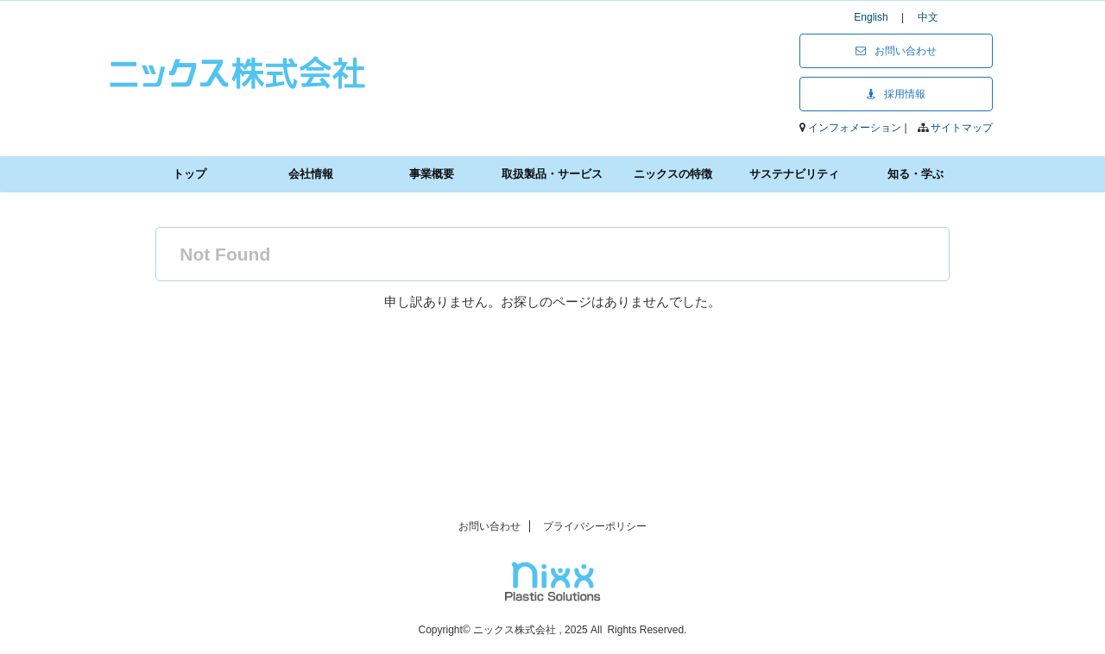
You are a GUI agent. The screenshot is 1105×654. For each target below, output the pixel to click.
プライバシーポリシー (595, 526)
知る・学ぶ (915, 173)
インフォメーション (856, 128)
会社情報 (310, 173)
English (876, 17)
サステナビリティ (794, 173)
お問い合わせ (896, 51)
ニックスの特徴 (673, 173)
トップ (189, 173)
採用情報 (896, 94)
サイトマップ (962, 128)
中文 (928, 17)
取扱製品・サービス (552, 173)
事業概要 (431, 173)
